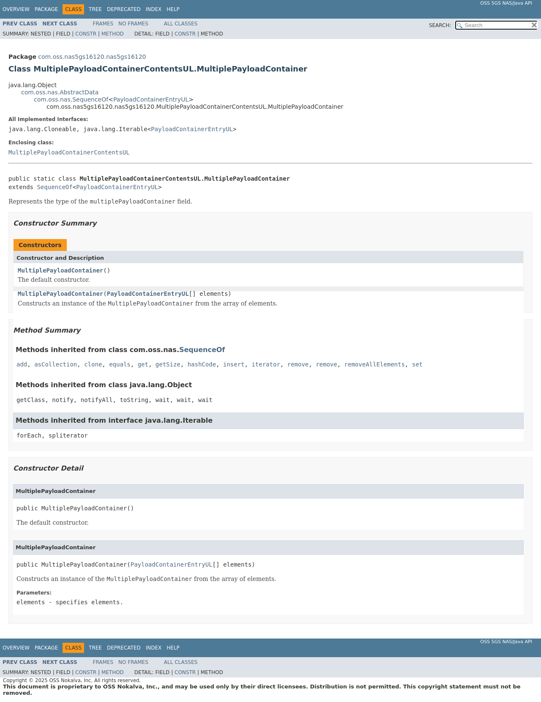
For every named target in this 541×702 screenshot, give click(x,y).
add (21, 364)
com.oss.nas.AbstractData (59, 92)
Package (46, 9)
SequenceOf (54, 187)
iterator (265, 364)
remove (298, 364)
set (417, 364)
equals (120, 364)
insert (234, 364)
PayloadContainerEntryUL (151, 99)
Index (154, 9)
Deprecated (124, 9)
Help (173, 9)
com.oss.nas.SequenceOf (71, 99)
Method (112, 34)
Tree (95, 9)
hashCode (202, 364)
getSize (168, 364)
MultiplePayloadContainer (60, 270)
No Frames (133, 24)
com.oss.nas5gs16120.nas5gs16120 (92, 56)
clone (93, 364)
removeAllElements (374, 364)
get (143, 364)
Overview (16, 9)
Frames (103, 24)
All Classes (180, 24)
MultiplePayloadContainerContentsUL (69, 152)
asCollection (55, 364)
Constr (85, 34)
